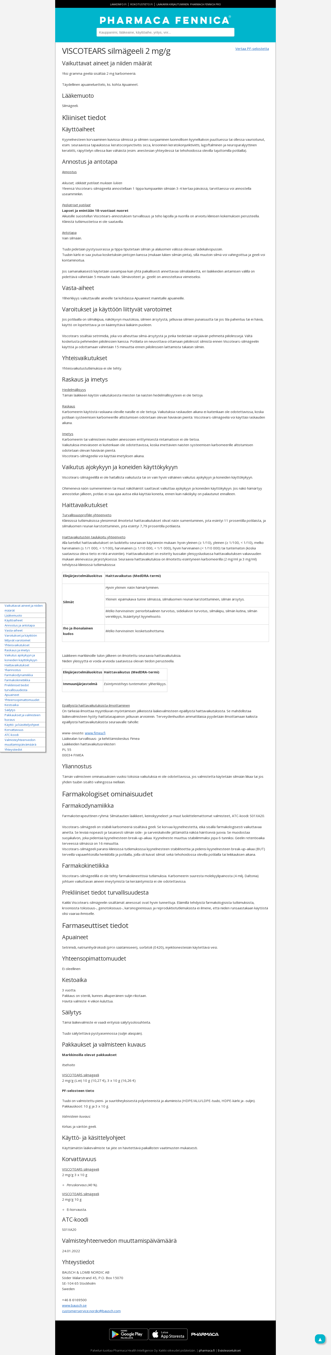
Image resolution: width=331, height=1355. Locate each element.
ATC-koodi (12, 734)
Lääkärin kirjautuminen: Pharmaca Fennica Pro (189, 4)
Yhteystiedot (13, 749)
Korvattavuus (14, 729)
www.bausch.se (74, 1305)
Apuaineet (12, 695)
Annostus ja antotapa (20, 625)
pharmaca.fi (207, 1350)
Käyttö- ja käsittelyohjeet (22, 725)
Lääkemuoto (13, 615)
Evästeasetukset (229, 1350)
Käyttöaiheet (14, 620)
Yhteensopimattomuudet (22, 700)
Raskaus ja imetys (17, 650)
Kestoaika (12, 705)
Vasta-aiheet (14, 630)
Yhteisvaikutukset (17, 645)
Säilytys (10, 710)
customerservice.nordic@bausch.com (91, 1311)
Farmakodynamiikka (19, 675)
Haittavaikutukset (17, 665)
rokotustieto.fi (141, 4)
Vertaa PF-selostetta (252, 48)
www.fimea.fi (95, 733)
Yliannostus (13, 670)
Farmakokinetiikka (17, 680)
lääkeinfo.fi (118, 4)
